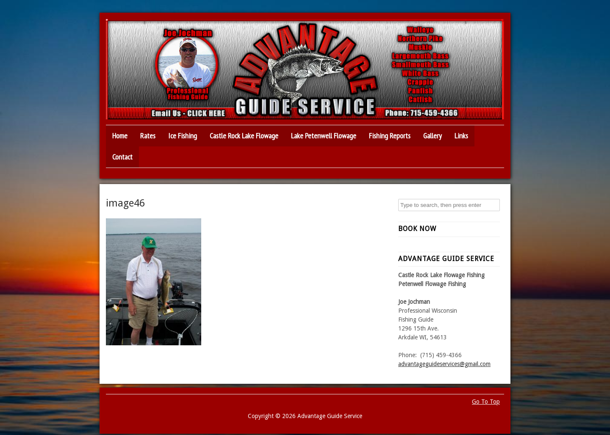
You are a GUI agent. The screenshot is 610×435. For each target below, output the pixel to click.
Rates (147, 135)
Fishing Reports (389, 135)
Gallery (432, 135)
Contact (122, 157)
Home (120, 135)
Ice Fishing (182, 135)
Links (461, 135)
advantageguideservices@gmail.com (444, 364)
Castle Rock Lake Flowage (244, 135)
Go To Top (486, 402)
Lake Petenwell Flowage (323, 135)
